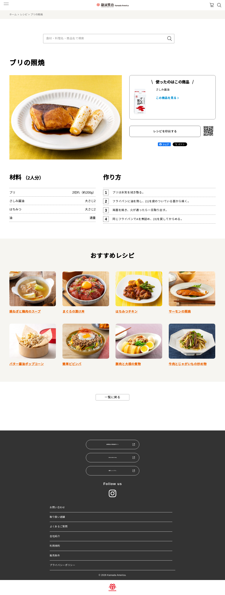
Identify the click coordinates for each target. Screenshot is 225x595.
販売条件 (55, 555)
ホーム (13, 14)
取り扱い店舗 (57, 517)
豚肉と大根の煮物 (128, 364)
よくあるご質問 (59, 526)
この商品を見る (166, 98)
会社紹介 (55, 536)
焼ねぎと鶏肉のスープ (25, 311)
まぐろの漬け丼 (73, 311)
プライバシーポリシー (62, 565)
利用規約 (55, 545)
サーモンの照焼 (180, 311)
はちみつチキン (127, 311)
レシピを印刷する (165, 131)
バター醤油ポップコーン (26, 364)
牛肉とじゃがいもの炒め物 (188, 364)
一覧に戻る (112, 397)
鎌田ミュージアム (112, 470)
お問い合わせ (57, 507)
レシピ (23, 14)
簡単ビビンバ (71, 364)
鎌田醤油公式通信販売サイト (112, 444)
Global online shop (112, 457)
